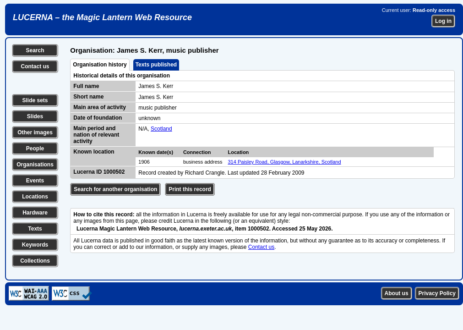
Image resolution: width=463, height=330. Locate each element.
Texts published (156, 64)
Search (35, 50)
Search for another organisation (115, 189)
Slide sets (35, 100)
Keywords (35, 245)
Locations (35, 196)
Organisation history (99, 64)
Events (35, 180)
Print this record (190, 189)
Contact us (35, 66)
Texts (35, 229)
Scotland (161, 129)
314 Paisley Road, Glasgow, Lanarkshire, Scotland (284, 162)
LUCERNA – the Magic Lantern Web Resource (102, 17)
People (35, 148)
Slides (35, 116)
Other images (35, 132)
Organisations (35, 164)
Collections (35, 261)
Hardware (35, 212)
